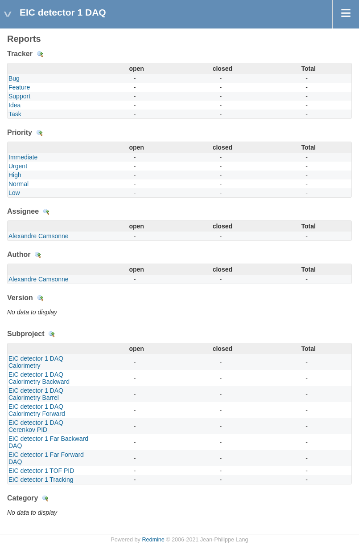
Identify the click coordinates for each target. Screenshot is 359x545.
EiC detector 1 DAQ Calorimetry (35, 362)
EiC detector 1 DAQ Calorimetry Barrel (35, 394)
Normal (18, 183)
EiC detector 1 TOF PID (41, 470)
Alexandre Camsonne (38, 236)
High (14, 175)
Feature (19, 87)
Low (14, 192)
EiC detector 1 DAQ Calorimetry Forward (36, 410)
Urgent (17, 166)
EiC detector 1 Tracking (41, 479)
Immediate (22, 157)
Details (40, 54)
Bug (14, 78)
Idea (14, 105)
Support (19, 96)
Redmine (153, 540)
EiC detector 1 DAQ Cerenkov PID (35, 426)
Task (14, 114)
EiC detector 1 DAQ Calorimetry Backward (39, 378)
